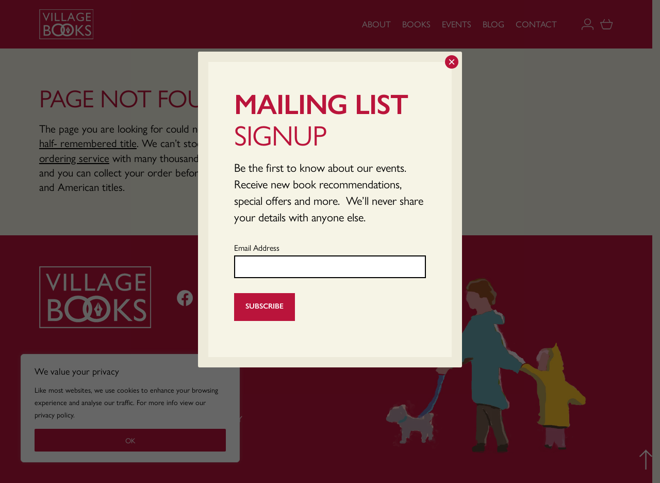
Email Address (256, 247)
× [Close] (451, 62)
